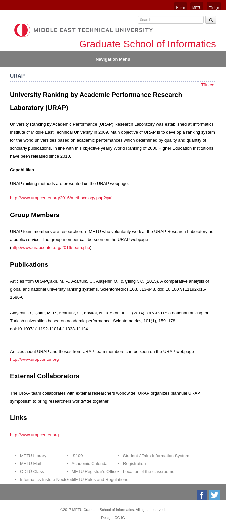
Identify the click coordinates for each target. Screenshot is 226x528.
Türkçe (214, 8)
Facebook (202, 495)
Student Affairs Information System (156, 455)
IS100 (77, 455)
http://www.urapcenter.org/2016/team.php (50, 247)
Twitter (215, 495)
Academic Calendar (90, 463)
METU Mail (30, 463)
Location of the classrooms (148, 471)
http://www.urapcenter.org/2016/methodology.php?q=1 (61, 197)
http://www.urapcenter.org (34, 359)
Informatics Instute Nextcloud (48, 479)
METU (196, 8)
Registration (134, 463)
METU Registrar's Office (95, 471)
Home (180, 8)
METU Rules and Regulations (100, 479)
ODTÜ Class (32, 471)
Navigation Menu (113, 59)
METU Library (33, 455)
